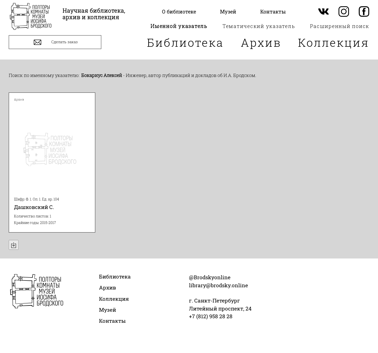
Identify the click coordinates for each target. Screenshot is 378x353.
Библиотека (185, 42)
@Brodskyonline (209, 277)
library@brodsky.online (218, 285)
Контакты (112, 320)
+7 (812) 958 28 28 (210, 316)
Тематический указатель (258, 26)
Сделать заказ (55, 42)
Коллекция (333, 42)
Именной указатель (179, 26)
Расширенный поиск (339, 26)
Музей (107, 309)
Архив (261, 42)
